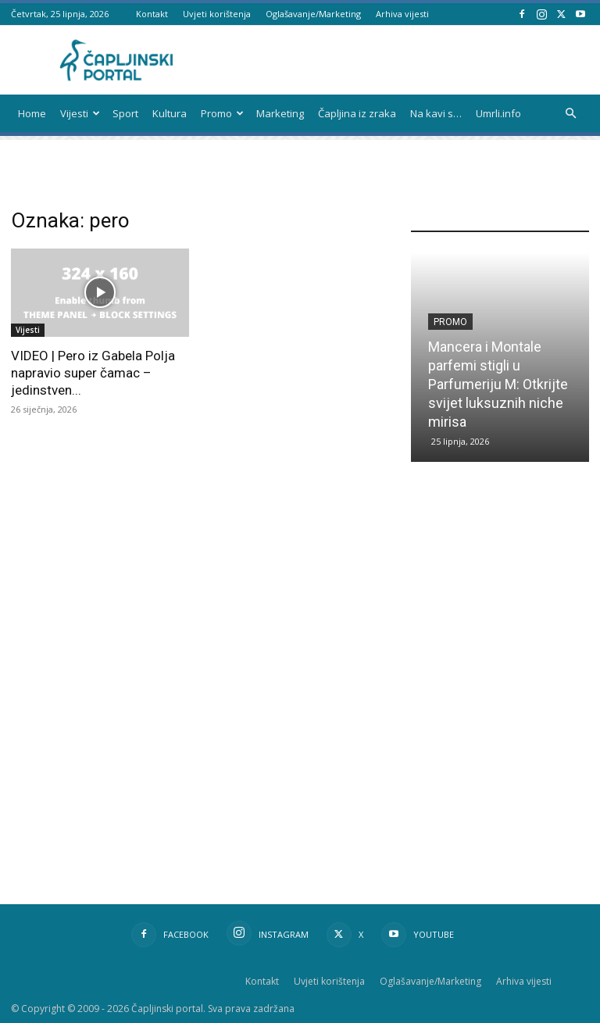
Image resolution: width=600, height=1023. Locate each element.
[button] (570, 113)
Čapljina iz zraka (357, 113)
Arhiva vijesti (402, 14)
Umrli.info (498, 113)
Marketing (280, 113)
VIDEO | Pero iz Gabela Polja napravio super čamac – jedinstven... (93, 373)
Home (32, 113)
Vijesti (80, 113)
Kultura (169, 113)
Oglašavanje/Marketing (313, 14)
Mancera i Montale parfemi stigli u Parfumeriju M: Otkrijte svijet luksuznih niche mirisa (498, 384)
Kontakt (152, 14)
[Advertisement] (505, 607)
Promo (222, 113)
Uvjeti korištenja (217, 14)
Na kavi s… (436, 113)
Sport (125, 113)
